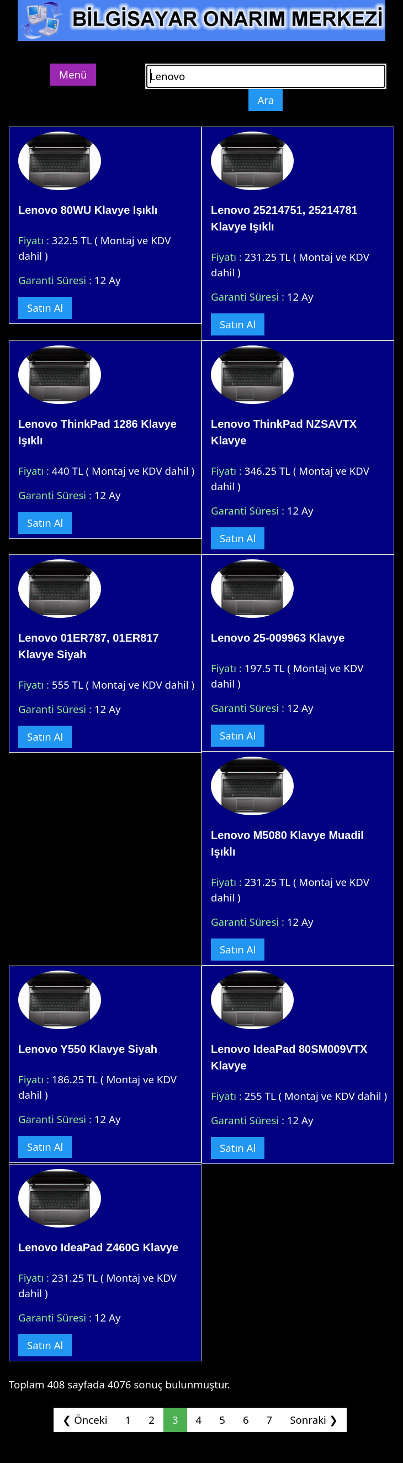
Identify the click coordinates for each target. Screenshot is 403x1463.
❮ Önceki (84, 1420)
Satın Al (45, 307)
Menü (73, 74)
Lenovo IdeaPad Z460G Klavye (98, 1247)
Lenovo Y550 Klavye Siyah (87, 1049)
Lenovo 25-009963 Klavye (277, 638)
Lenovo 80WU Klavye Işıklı (87, 210)
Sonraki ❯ (313, 1420)
